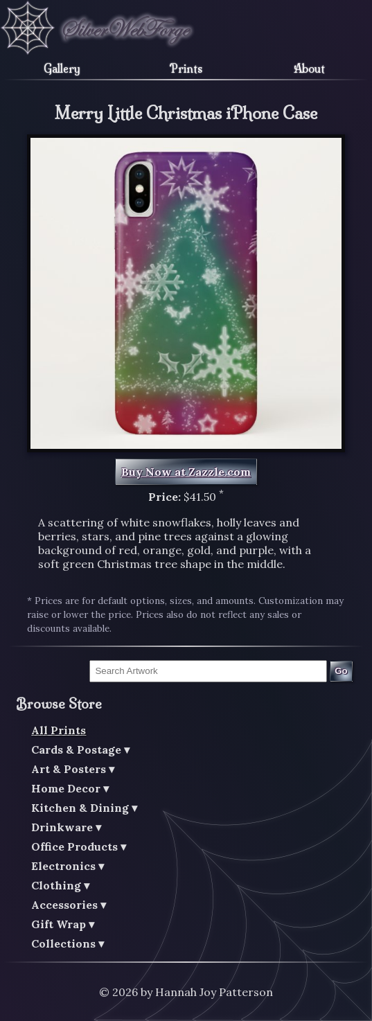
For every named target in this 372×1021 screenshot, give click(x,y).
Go (341, 671)
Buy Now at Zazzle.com (186, 472)
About (309, 69)
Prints (186, 69)
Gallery (62, 69)
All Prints (58, 730)
